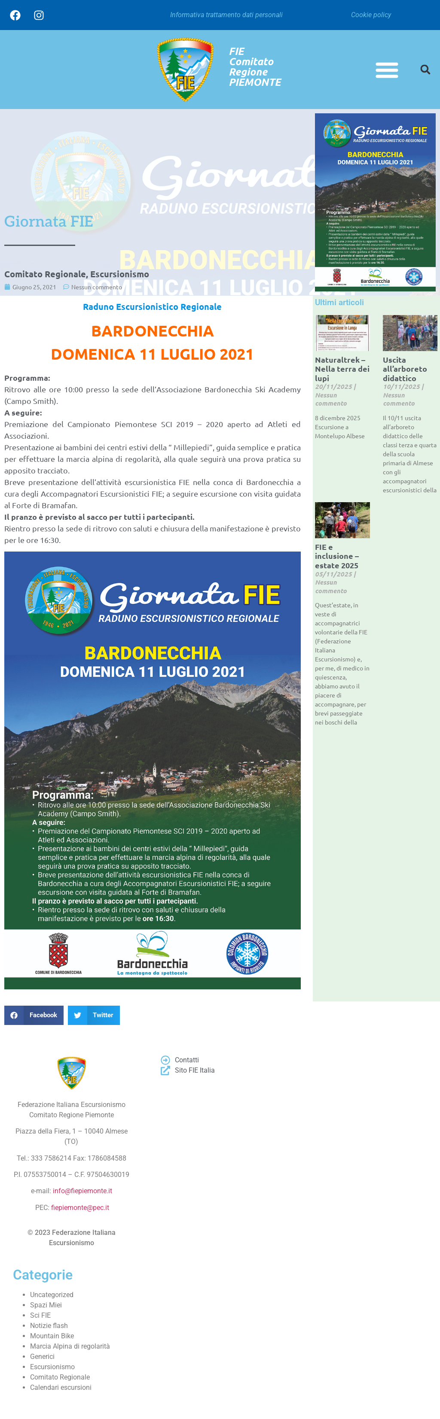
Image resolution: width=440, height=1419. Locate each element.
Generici (42, 1356)
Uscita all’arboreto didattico (405, 369)
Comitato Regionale (45, 273)
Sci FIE (40, 1315)
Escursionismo (119, 273)
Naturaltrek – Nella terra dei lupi (342, 369)
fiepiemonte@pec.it (80, 1208)
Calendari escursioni (61, 1387)
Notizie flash (49, 1326)
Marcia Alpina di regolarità (70, 1346)
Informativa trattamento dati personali (226, 15)
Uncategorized (51, 1295)
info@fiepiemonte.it (82, 1191)
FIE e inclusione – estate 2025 (337, 556)
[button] (387, 69)
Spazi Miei (46, 1305)
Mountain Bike (52, 1336)
